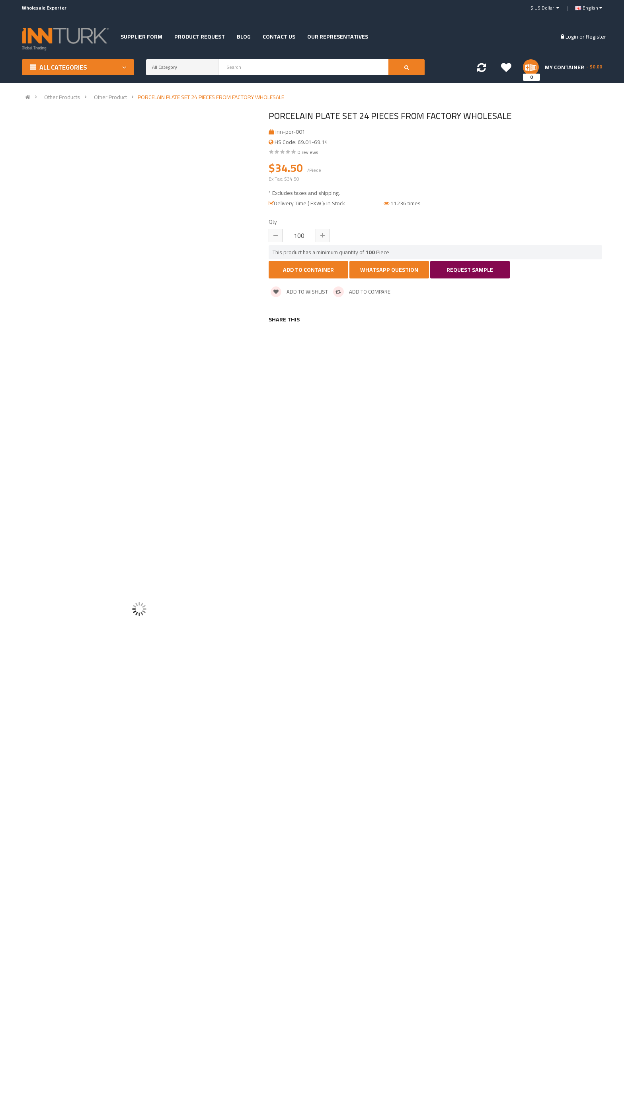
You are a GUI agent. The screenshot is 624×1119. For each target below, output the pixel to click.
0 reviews (308, 152)
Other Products (62, 97)
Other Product (110, 97)
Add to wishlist (299, 291)
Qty (273, 221)
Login (572, 36)
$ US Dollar (544, 7)
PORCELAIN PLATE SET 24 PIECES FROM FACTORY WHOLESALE (211, 97)
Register (596, 36)
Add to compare (361, 291)
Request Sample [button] (470, 270)
